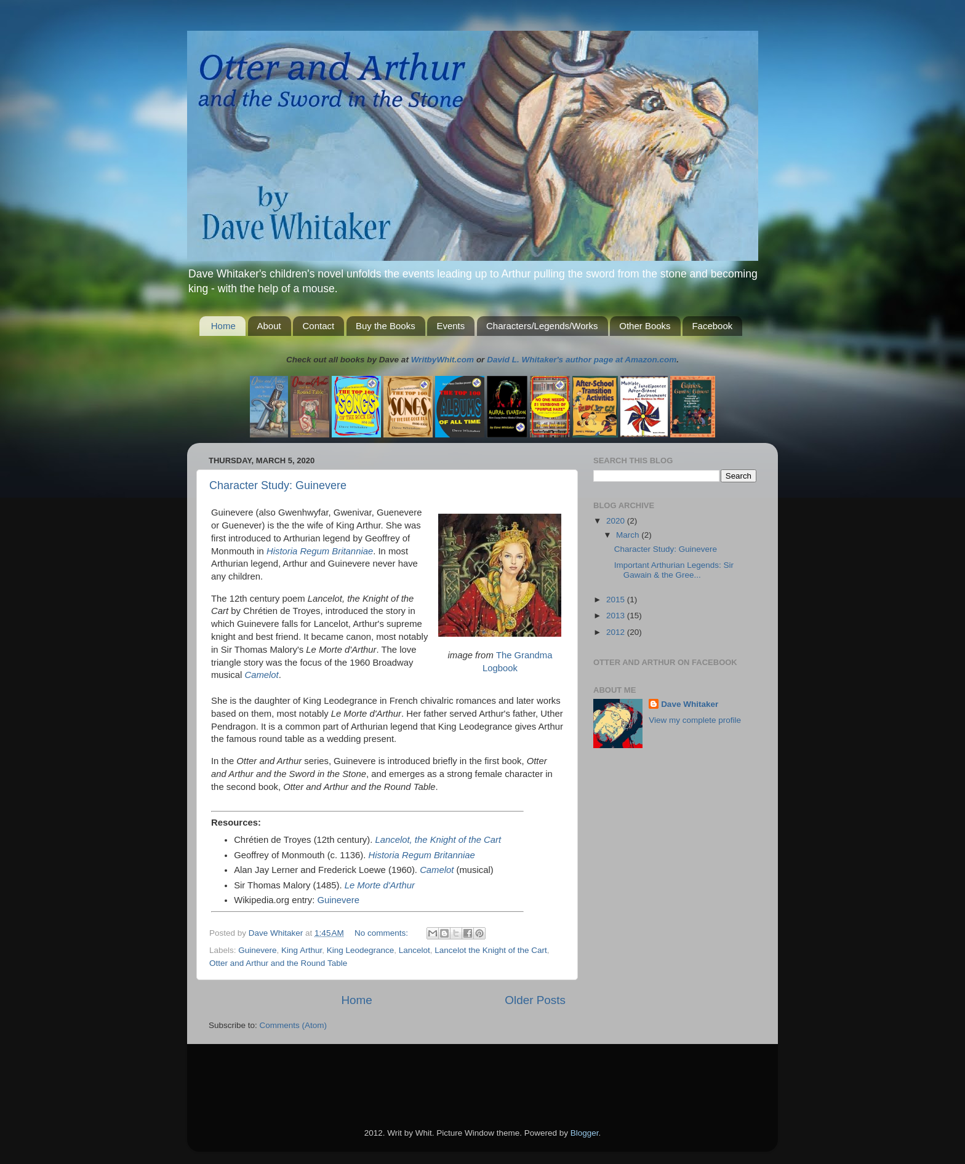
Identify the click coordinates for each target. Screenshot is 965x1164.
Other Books (644, 326)
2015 (616, 599)
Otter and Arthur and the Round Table (278, 963)
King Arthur (301, 950)
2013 (616, 615)
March (628, 535)
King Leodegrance (360, 950)
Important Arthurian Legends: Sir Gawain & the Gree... (674, 570)
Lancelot (414, 950)
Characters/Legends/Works (542, 326)
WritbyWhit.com (442, 359)
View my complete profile (695, 720)
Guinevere (338, 900)
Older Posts (535, 1000)
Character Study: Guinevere (277, 485)
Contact (318, 326)
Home (223, 326)
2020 (616, 520)
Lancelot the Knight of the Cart (490, 950)
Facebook (712, 326)
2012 (616, 632)
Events (450, 326)
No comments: (382, 933)
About (269, 326)
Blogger (585, 1133)
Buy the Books (385, 326)
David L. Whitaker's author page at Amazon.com (581, 359)
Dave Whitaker (689, 704)
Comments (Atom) (293, 1025)
